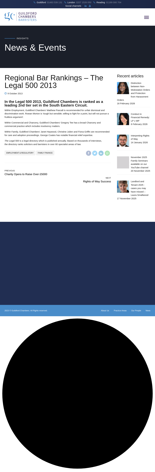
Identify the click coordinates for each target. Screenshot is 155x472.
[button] (77, 394)
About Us (105, 310)
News (148, 310)
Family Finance (45, 153)
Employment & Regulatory (20, 153)
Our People (136, 310)
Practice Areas (120, 310)
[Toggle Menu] (146, 17)
